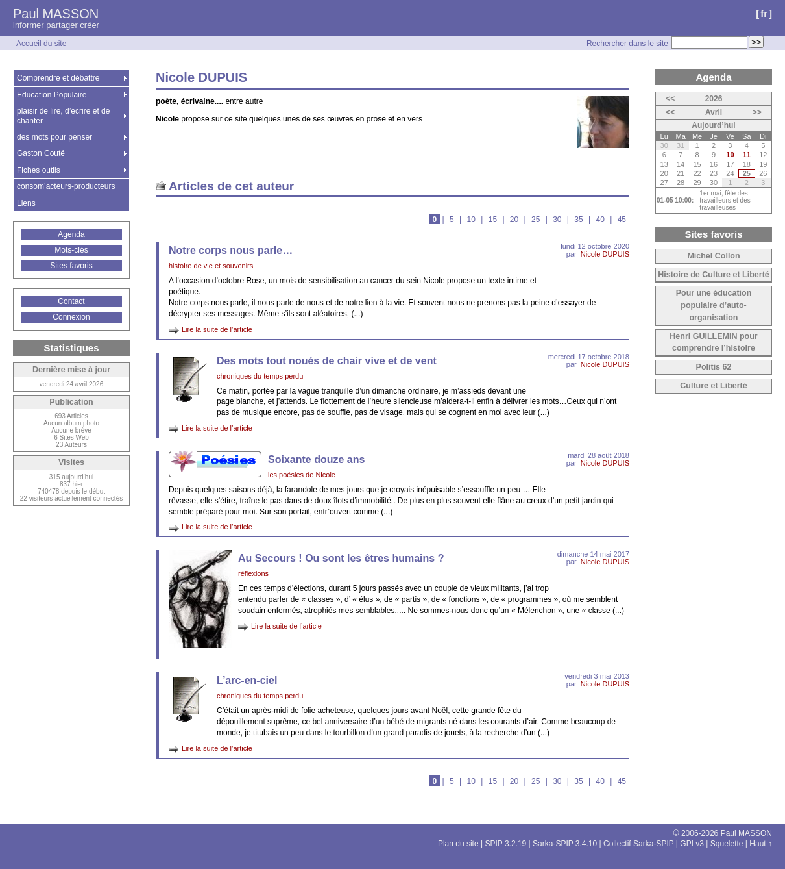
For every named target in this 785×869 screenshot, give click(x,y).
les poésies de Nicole (301, 475)
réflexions (253, 573)
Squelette (726, 843)
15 (493, 219)
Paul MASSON (56, 13)
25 (535, 219)
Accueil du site (41, 43)
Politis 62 (714, 367)
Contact (71, 301)
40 (600, 219)
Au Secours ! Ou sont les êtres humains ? (341, 558)
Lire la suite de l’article (217, 329)
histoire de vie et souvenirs (211, 266)
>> (757, 112)
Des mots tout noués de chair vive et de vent (327, 360)
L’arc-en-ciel (247, 680)
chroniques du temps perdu (260, 376)
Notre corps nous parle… (231, 250)
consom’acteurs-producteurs (66, 186)
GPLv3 (692, 843)
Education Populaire (51, 94)
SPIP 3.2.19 (505, 843)
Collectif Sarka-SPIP (638, 843)
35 (578, 219)
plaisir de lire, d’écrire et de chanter (63, 116)
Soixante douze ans (316, 459)
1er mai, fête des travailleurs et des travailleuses (724, 200)
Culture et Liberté (713, 385)
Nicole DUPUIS (605, 254)
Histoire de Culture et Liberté (713, 274)
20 (514, 219)
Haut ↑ (760, 843)
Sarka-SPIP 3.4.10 (565, 843)
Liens (26, 203)
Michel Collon (713, 255)
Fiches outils (38, 170)
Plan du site (458, 843)
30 (557, 219)
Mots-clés (71, 250)
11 (747, 154)
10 (471, 219)
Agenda (71, 234)
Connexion (71, 316)
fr (763, 13)
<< (670, 98)
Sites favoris (71, 265)
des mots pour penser (54, 137)
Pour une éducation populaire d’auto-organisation (714, 305)
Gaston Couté (41, 153)
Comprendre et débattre (58, 77)
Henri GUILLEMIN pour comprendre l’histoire (713, 342)
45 (622, 219)
